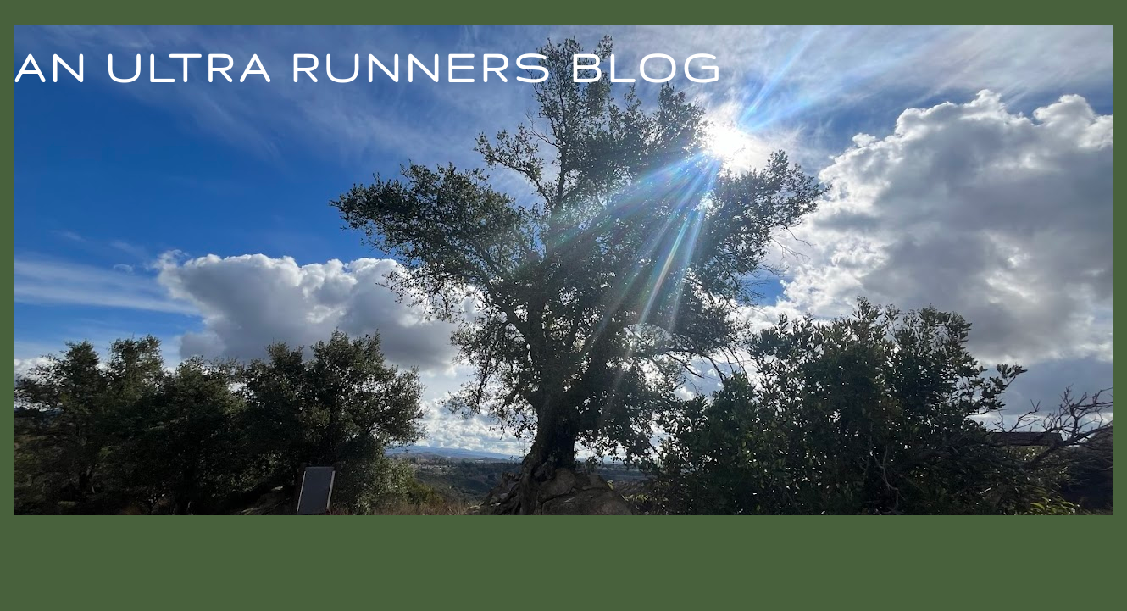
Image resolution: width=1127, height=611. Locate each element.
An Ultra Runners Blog (369, 67)
